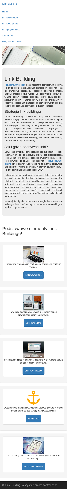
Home (5, 11)
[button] (33, 275)
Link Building (10, 3)
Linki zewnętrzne (10, 23)
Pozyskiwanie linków (11, 41)
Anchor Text (7, 35)
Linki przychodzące (11, 29)
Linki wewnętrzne (10, 17)
